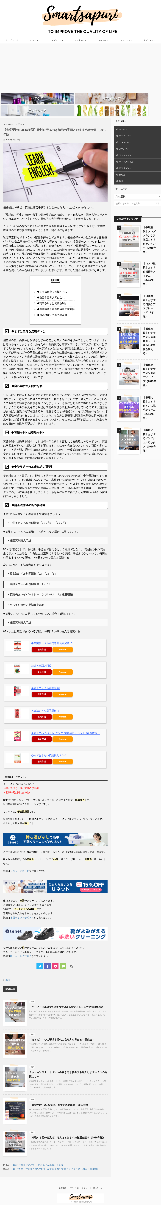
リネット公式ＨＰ (19, 864)
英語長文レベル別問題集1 (45, 681)
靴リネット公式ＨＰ (20, 949)
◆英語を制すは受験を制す (51, 296)
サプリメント (149, 40)
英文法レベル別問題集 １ (45, 704)
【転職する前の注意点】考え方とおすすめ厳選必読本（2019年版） (67, 1131)
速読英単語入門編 (41, 659)
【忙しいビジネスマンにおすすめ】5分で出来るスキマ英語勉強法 (66, 1000)
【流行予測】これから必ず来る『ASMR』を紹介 (38, 1158)
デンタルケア (80, 40)
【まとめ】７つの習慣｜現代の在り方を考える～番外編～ (61, 1033)
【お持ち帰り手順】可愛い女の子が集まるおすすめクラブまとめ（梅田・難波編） (55, 1162)
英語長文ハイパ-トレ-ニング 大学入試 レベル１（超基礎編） (65, 726)
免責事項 (62, 1181)
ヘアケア (35, 40)
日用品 (122, 168)
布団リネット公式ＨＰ (22, 911)
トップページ (12, 40)
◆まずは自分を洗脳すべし (51, 285)
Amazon (62, 643)
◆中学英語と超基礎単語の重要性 (55, 302)
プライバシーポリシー (79, 1181)
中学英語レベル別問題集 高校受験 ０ (52, 636)
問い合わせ (97, 1181)
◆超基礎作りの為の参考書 (51, 308)
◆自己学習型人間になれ (50, 291)
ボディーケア (57, 40)
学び (8, 973)
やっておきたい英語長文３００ (49, 748)
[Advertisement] (80, 67)
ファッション (126, 40)
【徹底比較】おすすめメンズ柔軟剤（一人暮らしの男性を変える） (149, 334)
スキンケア (103, 40)
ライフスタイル (126, 155)
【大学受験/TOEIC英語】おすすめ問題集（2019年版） (60, 1098)
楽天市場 (42, 643)
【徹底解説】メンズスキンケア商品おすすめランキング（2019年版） (149, 233)
